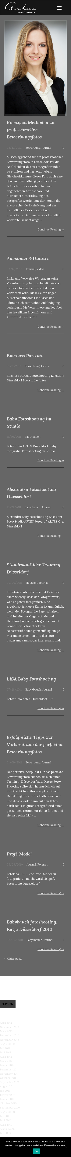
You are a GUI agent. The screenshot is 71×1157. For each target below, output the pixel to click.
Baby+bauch (33, 436)
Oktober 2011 (8, 1078)
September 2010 (10, 1107)
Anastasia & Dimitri (28, 258)
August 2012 (7, 1044)
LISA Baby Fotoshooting (31, 679)
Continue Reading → (50, 229)
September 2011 (9, 1082)
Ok (36, 1151)
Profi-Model (19, 854)
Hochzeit (31, 582)
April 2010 (6, 1124)
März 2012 (6, 1061)
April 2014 (6, 1022)
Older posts (13, 958)
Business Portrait (25, 356)
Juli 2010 (5, 1116)
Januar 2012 (7, 1065)
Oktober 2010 (8, 1103)
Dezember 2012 (9, 1035)
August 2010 (7, 1112)
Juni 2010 (5, 1120)
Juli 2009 (5, 1133)
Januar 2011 (7, 1099)
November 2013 (9, 1027)
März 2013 (6, 1031)
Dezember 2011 (9, 1069)
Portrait (42, 864)
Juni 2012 (5, 1052)
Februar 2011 (7, 1095)
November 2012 (9, 1039)
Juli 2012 (5, 1048)
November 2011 (9, 1073)
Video (40, 269)
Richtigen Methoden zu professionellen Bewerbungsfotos (31, 130)
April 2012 (6, 1056)
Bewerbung (32, 147)
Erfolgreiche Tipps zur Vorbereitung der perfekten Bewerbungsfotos (34, 744)
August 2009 (8, 1128)
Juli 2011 (5, 1090)
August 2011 (7, 1086)
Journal (46, 147)
